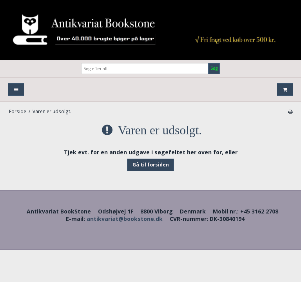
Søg (214, 68)
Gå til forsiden (150, 164)
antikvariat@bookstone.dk (125, 218)
